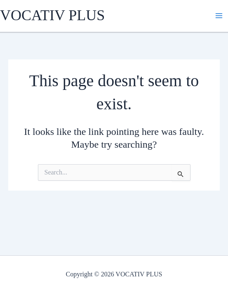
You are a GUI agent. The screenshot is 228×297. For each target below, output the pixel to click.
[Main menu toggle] (219, 16)
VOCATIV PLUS (52, 15)
